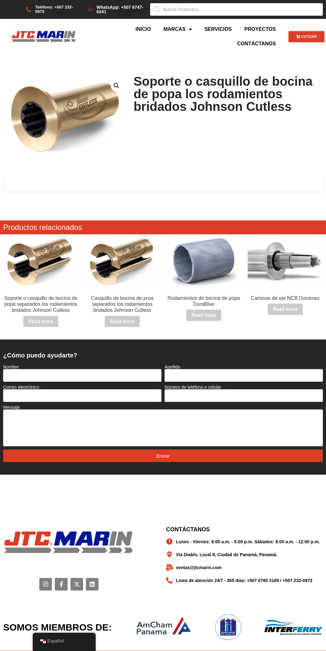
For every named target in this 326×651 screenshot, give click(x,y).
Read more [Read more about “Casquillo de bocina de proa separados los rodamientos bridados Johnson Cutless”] (122, 321)
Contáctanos (256, 43)
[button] (116, 85)
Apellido (173, 367)
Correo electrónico (21, 387)
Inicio (143, 29)
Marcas (177, 29)
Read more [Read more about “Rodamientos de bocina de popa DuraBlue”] (203, 315)
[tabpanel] (163, 185)
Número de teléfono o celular (193, 387)
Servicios (218, 29)
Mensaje (11, 407)
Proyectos (260, 29)
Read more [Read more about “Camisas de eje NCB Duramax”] (285, 309)
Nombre (11, 367)
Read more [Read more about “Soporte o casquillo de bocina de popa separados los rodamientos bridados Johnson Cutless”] (40, 321)
